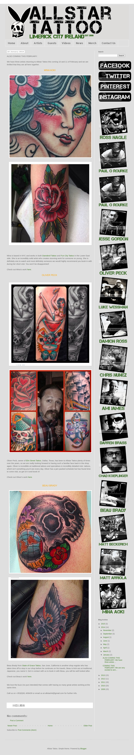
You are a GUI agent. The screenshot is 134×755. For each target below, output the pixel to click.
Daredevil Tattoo (49, 256)
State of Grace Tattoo (31, 665)
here (29, 269)
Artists (38, 43)
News (79, 43)
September (107, 634)
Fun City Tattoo (67, 256)
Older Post (88, 726)
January (106, 655)
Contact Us (108, 43)
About (24, 43)
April (105, 648)
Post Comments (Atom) (27, 730)
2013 (103, 675)
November (107, 630)
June (105, 641)
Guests (51, 43)
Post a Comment (16, 720)
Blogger (83, 749)
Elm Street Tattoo (33, 460)
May (105, 644)
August (106, 637)
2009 (103, 689)
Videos (66, 43)
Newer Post (12, 726)
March (106, 651)
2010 (103, 686)
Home (11, 43)
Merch (92, 43)
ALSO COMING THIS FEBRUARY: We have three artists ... (112, 660)
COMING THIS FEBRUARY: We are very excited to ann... (114, 668)
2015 (103, 624)
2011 (103, 682)
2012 (103, 679)
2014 (103, 627)
